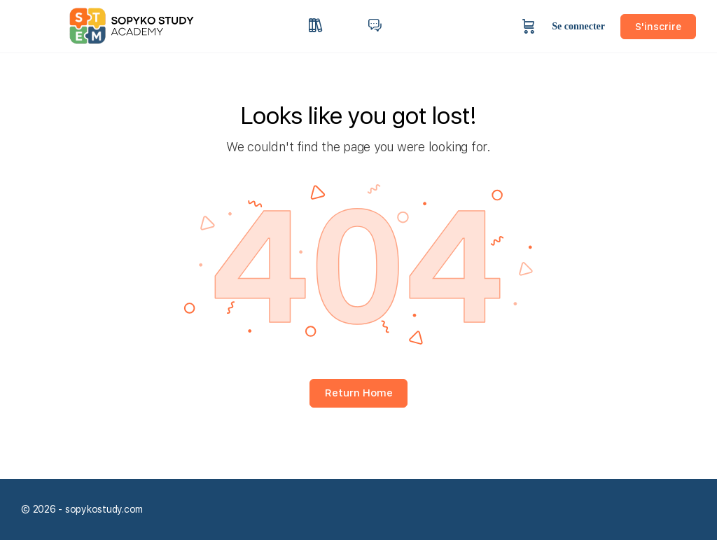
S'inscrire (658, 26)
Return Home (359, 393)
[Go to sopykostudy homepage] (143, 24)
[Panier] (529, 26)
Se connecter (578, 26)
